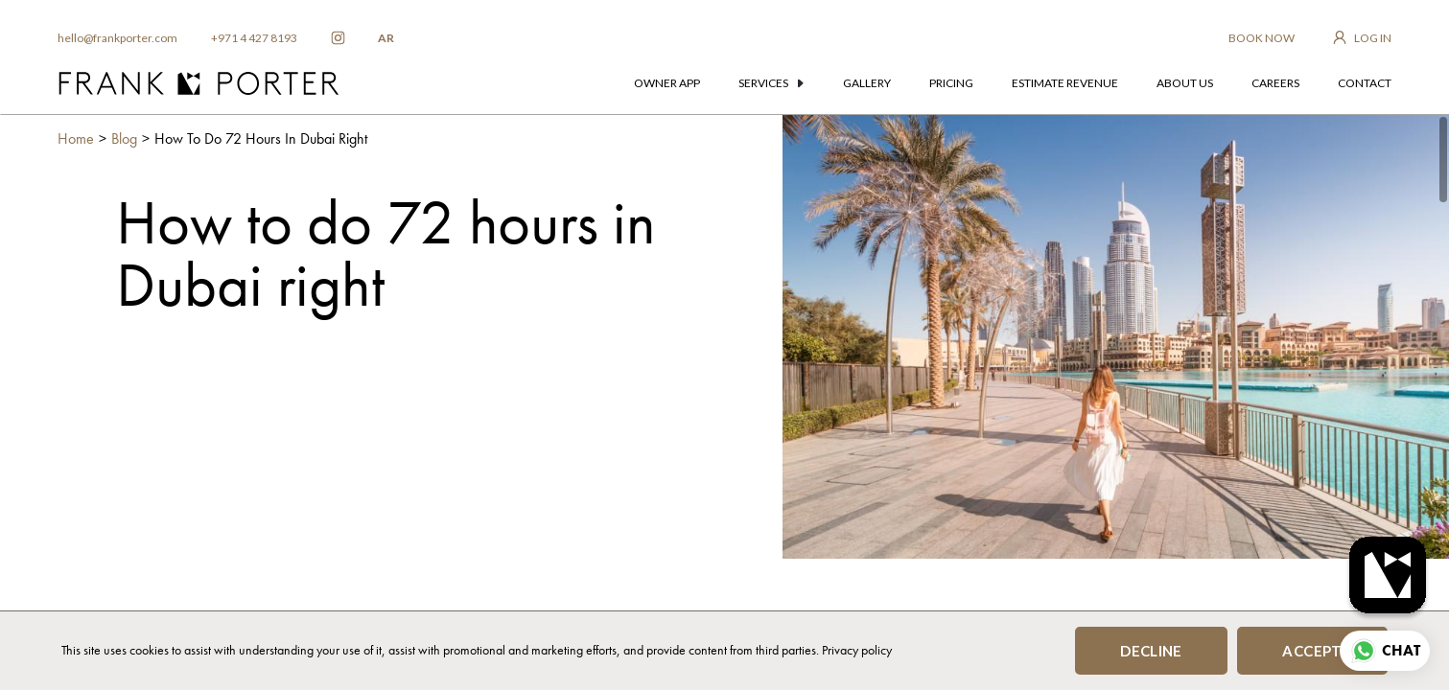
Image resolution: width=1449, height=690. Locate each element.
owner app (667, 83)
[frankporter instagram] (337, 38)
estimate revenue (1065, 83)
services (771, 83)
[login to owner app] (1362, 38)
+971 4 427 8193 (254, 38)
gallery (867, 83)
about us (1185, 83)
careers (1275, 83)
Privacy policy (857, 649)
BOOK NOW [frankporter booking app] (1261, 38)
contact (1364, 83)
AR (386, 38)
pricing (951, 83)
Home (76, 138)
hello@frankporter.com (117, 38)
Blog (124, 138)
